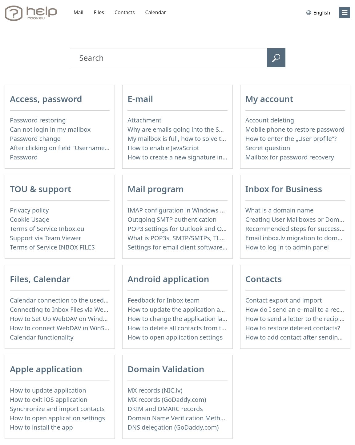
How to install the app (41, 427)
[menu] (344, 12)
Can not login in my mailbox (50, 129)
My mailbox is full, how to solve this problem (191, 138)
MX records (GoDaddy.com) (166, 399)
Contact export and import (283, 300)
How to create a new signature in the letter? (190, 157)
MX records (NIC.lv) (154, 390)
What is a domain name (279, 210)
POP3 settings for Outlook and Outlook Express (195, 229)
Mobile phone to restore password (295, 129)
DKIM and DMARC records (165, 409)
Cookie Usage (29, 219)
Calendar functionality (42, 337)
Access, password (46, 99)
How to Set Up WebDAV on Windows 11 (66, 319)
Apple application (46, 369)
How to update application (48, 390)
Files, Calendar (40, 279)
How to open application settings (175, 337)
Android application (168, 279)
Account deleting (269, 120)
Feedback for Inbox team (163, 300)
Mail (78, 12)
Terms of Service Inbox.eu (47, 229)
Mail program (155, 189)
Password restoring (38, 120)
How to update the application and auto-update (196, 309)
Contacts (125, 12)
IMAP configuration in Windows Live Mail (186, 210)
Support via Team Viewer (45, 238)
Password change (35, 138)
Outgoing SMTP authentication (171, 219)
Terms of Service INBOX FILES (52, 247)
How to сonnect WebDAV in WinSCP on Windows (79, 328)
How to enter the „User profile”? (291, 138)
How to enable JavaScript (163, 148)
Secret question (267, 148)
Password (24, 157)
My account (269, 99)
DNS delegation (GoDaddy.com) (173, 427)
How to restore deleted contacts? (292, 328)
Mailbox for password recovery (289, 157)
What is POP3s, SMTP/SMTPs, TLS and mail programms (206, 238)
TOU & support (40, 189)
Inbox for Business (283, 189)
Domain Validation (165, 369)
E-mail (140, 99)
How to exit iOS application (48, 399)
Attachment (144, 120)
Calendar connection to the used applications (75, 300)
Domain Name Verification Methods (179, 418)
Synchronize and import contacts (57, 409)
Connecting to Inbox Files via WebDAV (64, 309)
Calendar (155, 12)
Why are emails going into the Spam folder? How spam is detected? (224, 129)
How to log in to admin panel (287, 247)
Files (99, 12)
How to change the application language (185, 319)
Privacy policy (29, 210)
